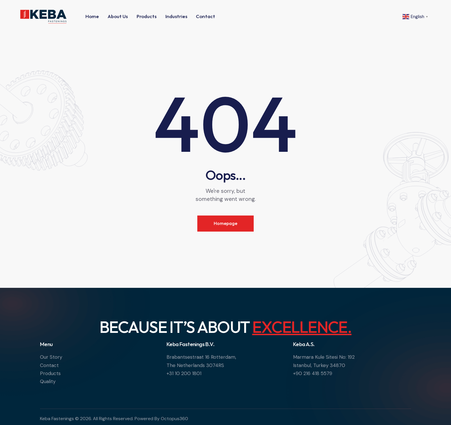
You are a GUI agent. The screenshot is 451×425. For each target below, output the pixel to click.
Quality (48, 381)
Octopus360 (174, 419)
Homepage (225, 223)
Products (50, 373)
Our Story (51, 357)
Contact (49, 365)
